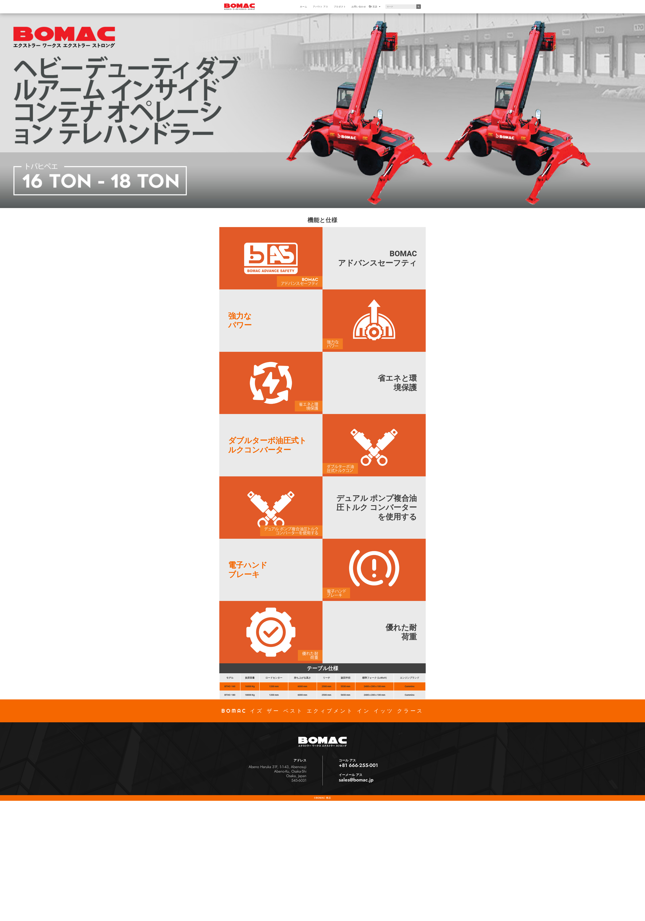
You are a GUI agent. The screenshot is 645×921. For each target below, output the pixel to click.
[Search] (418, 6)
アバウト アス (320, 6)
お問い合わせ (359, 6)
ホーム (303, 6)
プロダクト (340, 6)
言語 (376, 6)
